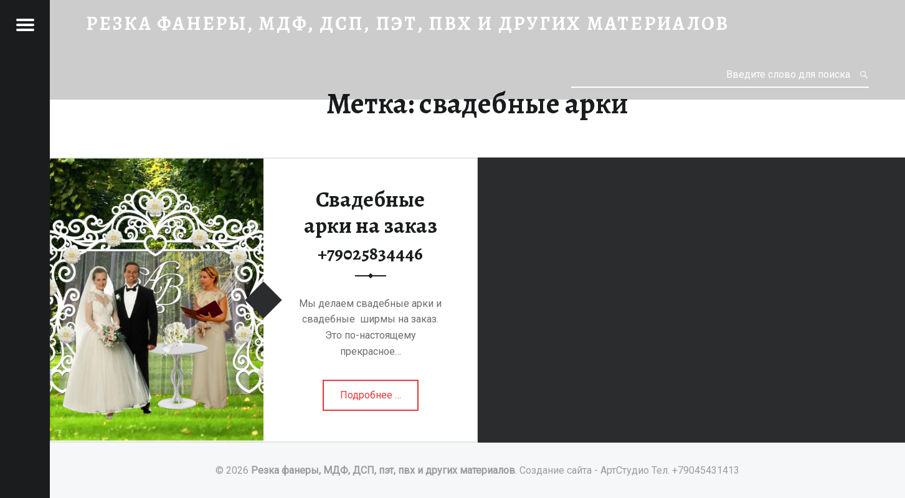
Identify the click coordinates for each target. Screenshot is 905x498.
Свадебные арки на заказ (370, 225)
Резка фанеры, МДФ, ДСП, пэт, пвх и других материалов (383, 470)
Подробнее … (371, 399)
